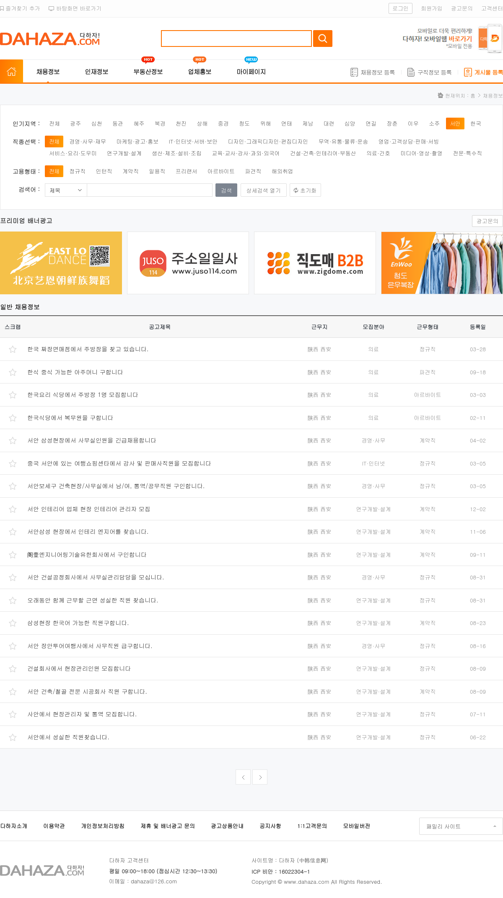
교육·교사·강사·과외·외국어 (246, 153)
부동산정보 (148, 71)
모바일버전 (356, 826)
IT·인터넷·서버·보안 (193, 141)
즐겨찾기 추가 (20, 8)
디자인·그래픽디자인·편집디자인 (268, 141)
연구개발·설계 (124, 153)
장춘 (392, 123)
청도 (244, 123)
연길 (371, 123)
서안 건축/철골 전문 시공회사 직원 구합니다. (87, 691)
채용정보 (48, 71)
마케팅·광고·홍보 (137, 141)
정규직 (77, 171)
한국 (475, 123)
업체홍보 (199, 71)
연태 (286, 123)
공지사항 (270, 826)
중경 (223, 123)
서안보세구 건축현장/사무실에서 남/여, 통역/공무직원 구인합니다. (116, 485)
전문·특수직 (467, 153)
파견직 (253, 171)
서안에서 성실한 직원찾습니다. (68, 737)
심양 (350, 123)
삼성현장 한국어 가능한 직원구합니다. (78, 622)
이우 (413, 123)
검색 (322, 38)
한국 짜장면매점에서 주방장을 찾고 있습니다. (87, 349)
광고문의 (462, 8)
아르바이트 (221, 171)
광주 (75, 123)
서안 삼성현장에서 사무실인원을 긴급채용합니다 (91, 440)
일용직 (157, 171)
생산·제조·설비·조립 (177, 153)
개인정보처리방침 (102, 826)
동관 (117, 123)
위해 (265, 123)
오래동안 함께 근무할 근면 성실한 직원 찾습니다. (92, 600)
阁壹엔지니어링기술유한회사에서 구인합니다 (87, 554)
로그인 (400, 8)
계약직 (130, 171)
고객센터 (492, 8)
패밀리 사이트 (443, 826)
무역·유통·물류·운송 (343, 141)
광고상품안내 (227, 826)
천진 (181, 123)
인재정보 (96, 71)
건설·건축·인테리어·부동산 (323, 153)
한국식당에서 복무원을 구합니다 (70, 417)
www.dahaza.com (306, 881)
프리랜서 (186, 171)
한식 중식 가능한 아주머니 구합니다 (75, 372)
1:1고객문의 (312, 826)
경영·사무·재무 (87, 141)
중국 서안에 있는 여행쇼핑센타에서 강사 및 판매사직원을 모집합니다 (119, 463)
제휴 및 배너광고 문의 (167, 826)
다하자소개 (13, 826)
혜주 (138, 123)
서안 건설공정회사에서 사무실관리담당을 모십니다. (95, 577)
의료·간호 (378, 153)
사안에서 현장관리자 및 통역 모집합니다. (82, 714)
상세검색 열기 (263, 190)
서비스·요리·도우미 (73, 153)
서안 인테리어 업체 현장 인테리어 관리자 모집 (88, 508)
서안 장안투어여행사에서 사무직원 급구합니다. (90, 645)
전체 (54, 123)
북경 (160, 123)
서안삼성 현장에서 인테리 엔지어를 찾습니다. (87, 531)
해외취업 (282, 171)
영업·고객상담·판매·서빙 (409, 141)
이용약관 (54, 826)
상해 (202, 123)
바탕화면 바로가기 (75, 8)
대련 (328, 123)
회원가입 (432, 8)
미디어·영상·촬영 (421, 153)
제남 (307, 123)
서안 (455, 123)
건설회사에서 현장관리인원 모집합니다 (79, 668)
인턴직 (104, 171)
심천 (96, 123)
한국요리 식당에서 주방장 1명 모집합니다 (82, 394)
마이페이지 (251, 71)
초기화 (308, 190)
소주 (434, 123)
